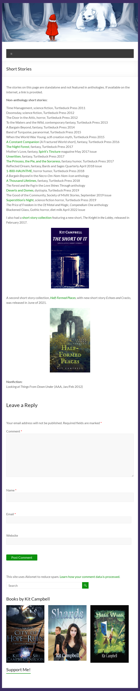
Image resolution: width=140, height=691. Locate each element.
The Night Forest (17, 146)
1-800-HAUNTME (19, 171)
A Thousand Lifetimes (21, 180)
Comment (14, 431)
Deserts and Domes (19, 190)
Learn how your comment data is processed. (90, 576)
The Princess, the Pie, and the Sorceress (33, 161)
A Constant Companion (22, 142)
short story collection (37, 217)
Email (11, 514)
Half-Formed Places (63, 298)
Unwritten (13, 156)
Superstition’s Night (20, 200)
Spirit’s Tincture (50, 151)
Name (11, 490)
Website (12, 535)
